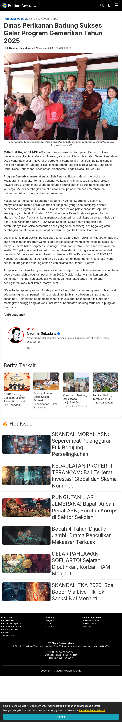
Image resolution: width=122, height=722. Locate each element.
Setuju (61, 716)
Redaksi (5, 632)
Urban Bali (86, 627)
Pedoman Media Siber (11, 626)
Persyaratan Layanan (11, 623)
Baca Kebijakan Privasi (92, 710)
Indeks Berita (7, 617)
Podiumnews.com (90, 620)
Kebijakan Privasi (9, 620)
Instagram (49, 620)
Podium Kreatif (89, 623)
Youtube (48, 626)
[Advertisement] (61, 698)
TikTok (48, 623)
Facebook (49, 617)
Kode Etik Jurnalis (9, 629)
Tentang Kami (7, 635)
